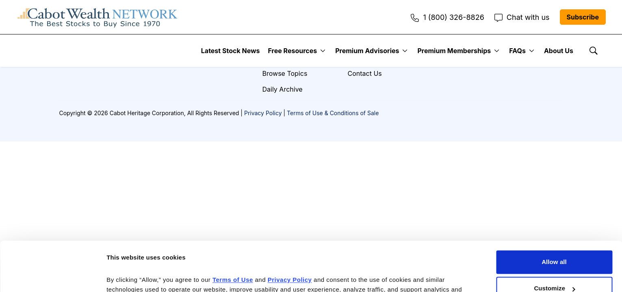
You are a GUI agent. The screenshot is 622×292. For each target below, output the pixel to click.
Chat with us (522, 17)
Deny (553, 269)
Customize (554, 242)
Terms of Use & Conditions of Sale (333, 113)
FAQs (517, 51)
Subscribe (583, 17)
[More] (323, 50)
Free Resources (292, 51)
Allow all (554, 216)
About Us (558, 51)
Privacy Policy (263, 113)
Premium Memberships (454, 51)
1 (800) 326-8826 (447, 17)
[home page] (97, 17)
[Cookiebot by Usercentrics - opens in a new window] (52, 276)
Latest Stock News (230, 51)
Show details (125, 276)
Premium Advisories (367, 51)
